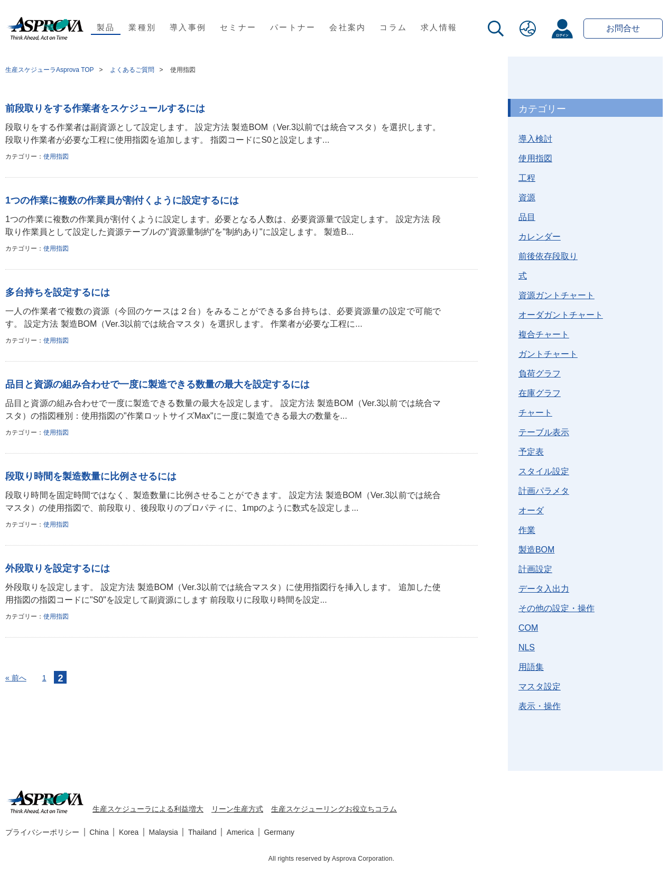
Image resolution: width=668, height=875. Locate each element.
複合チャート (543, 334)
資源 (526, 197)
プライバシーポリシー (42, 832)
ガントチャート (548, 353)
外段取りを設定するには (57, 568)
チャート (535, 412)
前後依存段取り (548, 256)
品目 (526, 217)
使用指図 (56, 156)
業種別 (142, 27)
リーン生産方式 (237, 809)
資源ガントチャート (556, 295)
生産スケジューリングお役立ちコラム (334, 809)
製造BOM (536, 549)
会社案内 (347, 27)
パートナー (293, 27)
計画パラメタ (543, 490)
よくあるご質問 (132, 69)
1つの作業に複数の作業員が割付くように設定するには (122, 200)
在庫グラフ (539, 393)
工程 (526, 177)
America (240, 832)
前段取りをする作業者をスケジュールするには (105, 108)
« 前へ (15, 678)
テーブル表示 (543, 432)
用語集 (531, 666)
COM (528, 627)
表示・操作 (539, 706)
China (99, 832)
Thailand (202, 832)
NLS (526, 647)
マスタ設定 (539, 686)
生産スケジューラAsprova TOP (49, 69)
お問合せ (623, 28)
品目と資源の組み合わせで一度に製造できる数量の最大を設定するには (157, 384)
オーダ (531, 510)
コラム (393, 27)
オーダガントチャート (560, 314)
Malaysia (163, 832)
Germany (279, 832)
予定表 (531, 451)
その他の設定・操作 (556, 608)
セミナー (238, 27)
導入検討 (535, 138)
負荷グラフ (539, 373)
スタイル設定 (543, 471)
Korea (128, 832)
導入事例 (188, 27)
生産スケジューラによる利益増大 (147, 809)
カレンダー (539, 236)
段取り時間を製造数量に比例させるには (91, 476)
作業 (526, 530)
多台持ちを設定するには (57, 292)
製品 (106, 27)
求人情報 (439, 27)
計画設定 (535, 569)
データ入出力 (543, 588)
